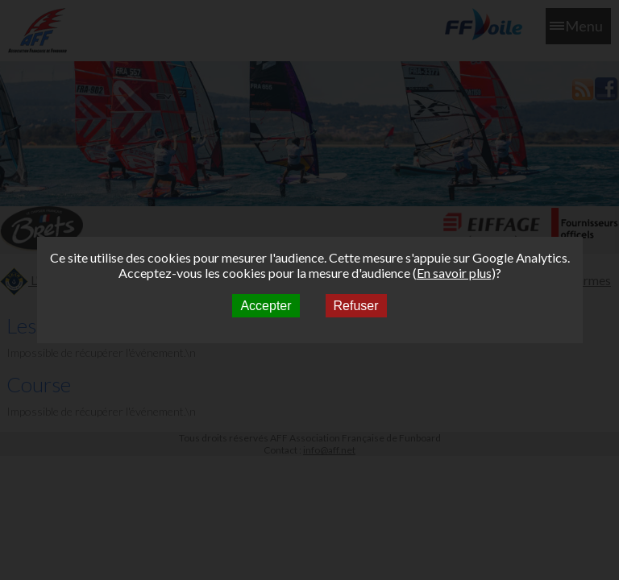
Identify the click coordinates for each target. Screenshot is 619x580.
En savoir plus (454, 272)
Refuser (356, 306)
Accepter (265, 306)
